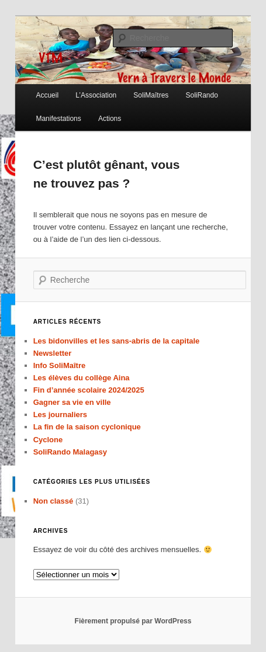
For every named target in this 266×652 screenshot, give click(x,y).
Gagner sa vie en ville (72, 402)
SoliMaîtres (150, 95)
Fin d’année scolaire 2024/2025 (88, 390)
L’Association (95, 95)
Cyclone (48, 439)
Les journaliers (60, 414)
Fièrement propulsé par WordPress (133, 621)
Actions (109, 119)
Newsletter (52, 353)
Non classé (53, 501)
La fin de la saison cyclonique (87, 426)
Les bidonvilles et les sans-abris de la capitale (116, 341)
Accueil (47, 95)
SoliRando (201, 95)
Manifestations (58, 119)
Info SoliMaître (59, 365)
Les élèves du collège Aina (81, 377)
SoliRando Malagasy (70, 452)
